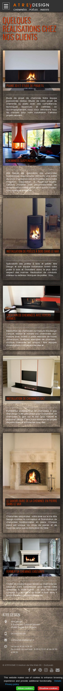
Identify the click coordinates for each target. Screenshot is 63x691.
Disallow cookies (48, 688)
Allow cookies (25, 688)
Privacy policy (12, 684)
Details (57, 681)
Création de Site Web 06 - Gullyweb (35, 665)
